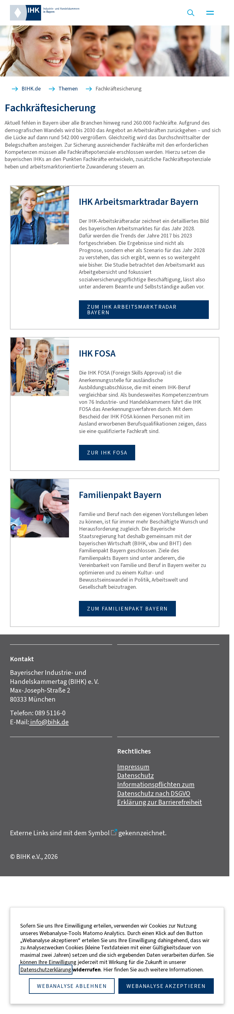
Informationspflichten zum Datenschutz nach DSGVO (156, 789)
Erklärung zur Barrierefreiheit (159, 802)
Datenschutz (135, 775)
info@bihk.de (49, 721)
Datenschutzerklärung (45, 969)
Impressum (133, 766)
